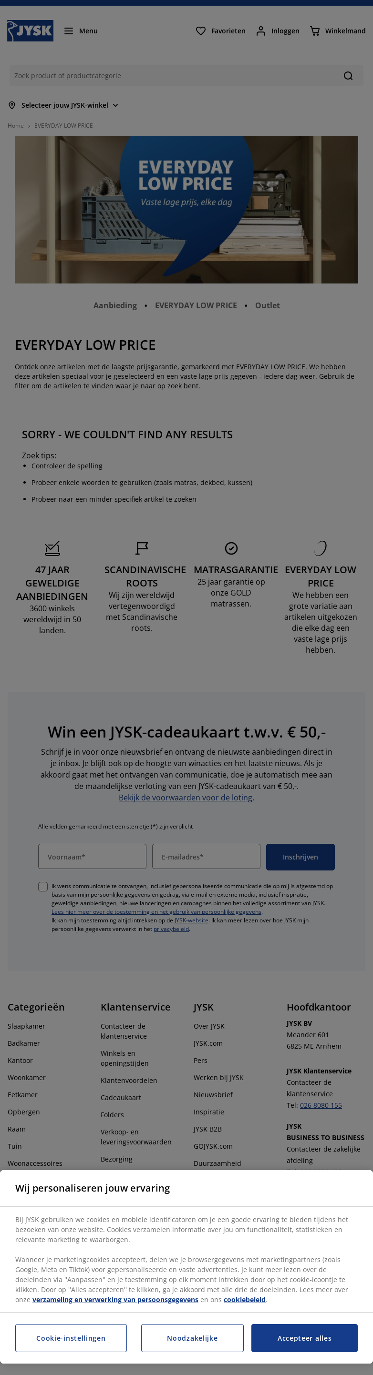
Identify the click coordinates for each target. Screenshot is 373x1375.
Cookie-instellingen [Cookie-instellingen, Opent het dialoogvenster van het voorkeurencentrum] (70, 1338)
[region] (186, 1267)
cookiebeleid (245, 1299)
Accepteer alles (305, 1338)
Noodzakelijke (192, 1338)
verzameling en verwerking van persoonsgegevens (115, 1299)
